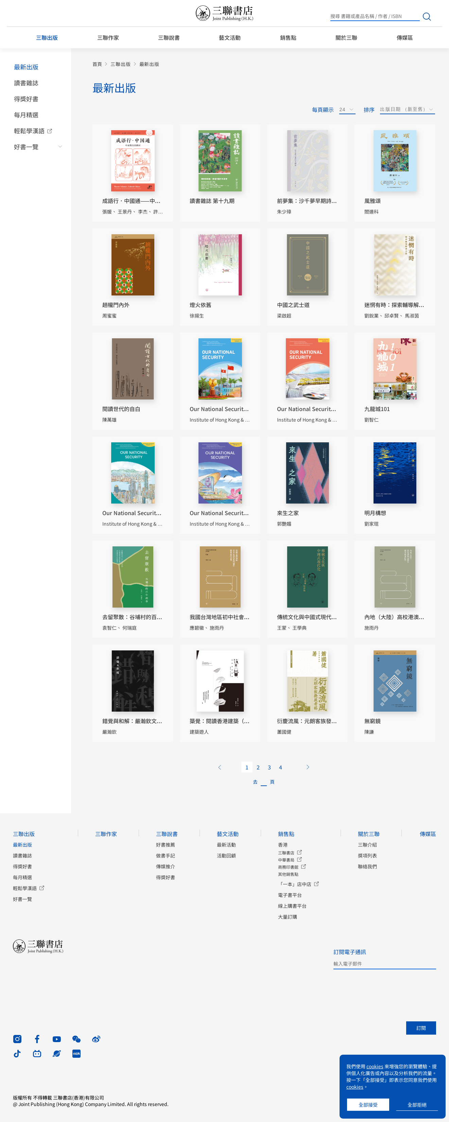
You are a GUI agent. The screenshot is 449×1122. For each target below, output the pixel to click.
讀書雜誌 (26, 82)
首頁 (97, 64)
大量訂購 (287, 916)
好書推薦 (165, 844)
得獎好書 (26, 98)
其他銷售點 (288, 874)
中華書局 (286, 860)
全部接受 (368, 1104)
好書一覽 (26, 146)
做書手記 (165, 855)
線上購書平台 (292, 905)
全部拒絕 (417, 1104)
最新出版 (26, 66)
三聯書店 (286, 852)
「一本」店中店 (294, 884)
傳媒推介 (165, 866)
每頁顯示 (323, 109)
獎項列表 (367, 855)
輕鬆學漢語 (29, 130)
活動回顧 (226, 855)
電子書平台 (290, 894)
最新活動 (226, 844)
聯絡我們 (367, 866)
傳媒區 (405, 37)
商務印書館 (288, 867)
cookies (374, 1066)
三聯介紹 (367, 844)
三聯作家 (108, 37)
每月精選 (26, 114)
